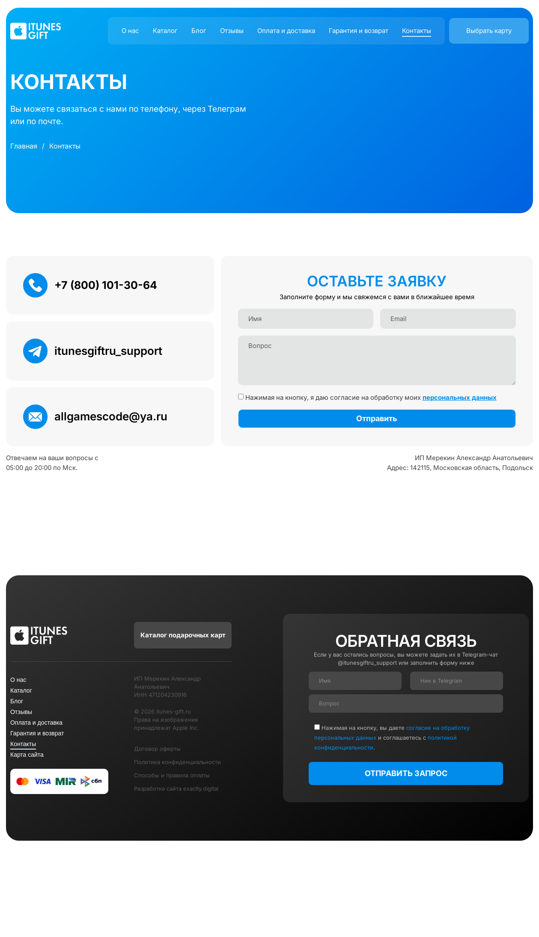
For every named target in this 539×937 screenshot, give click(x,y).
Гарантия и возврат (358, 31)
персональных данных (460, 397)
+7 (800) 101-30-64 (105, 285)
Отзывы (232, 31)
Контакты (416, 31)
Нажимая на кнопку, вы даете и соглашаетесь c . (392, 737)
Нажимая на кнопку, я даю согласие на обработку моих (371, 397)
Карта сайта (27, 754)
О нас (130, 31)
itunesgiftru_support (108, 350)
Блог (198, 31)
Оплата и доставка (286, 31)
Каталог (165, 31)
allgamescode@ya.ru (110, 416)
